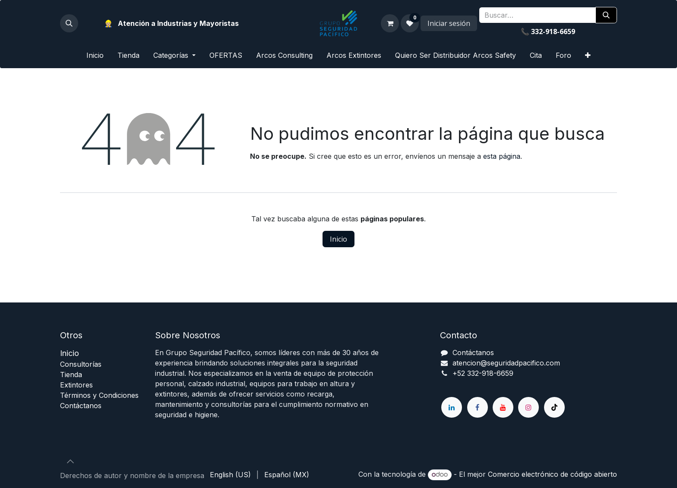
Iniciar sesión (448, 23)
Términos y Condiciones (99, 395)
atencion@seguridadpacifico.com (506, 363)
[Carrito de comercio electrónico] (390, 23)
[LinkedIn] (451, 407)
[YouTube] (503, 407)
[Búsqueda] (606, 15)
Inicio (338, 239)
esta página (501, 156)
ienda (71, 374)
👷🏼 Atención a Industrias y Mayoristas (171, 23)
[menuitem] (95, 55)
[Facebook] (477, 407)
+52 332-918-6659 (482, 373)
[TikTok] (554, 407)
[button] (69, 23)
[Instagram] (528, 407)
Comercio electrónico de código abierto (552, 474)
